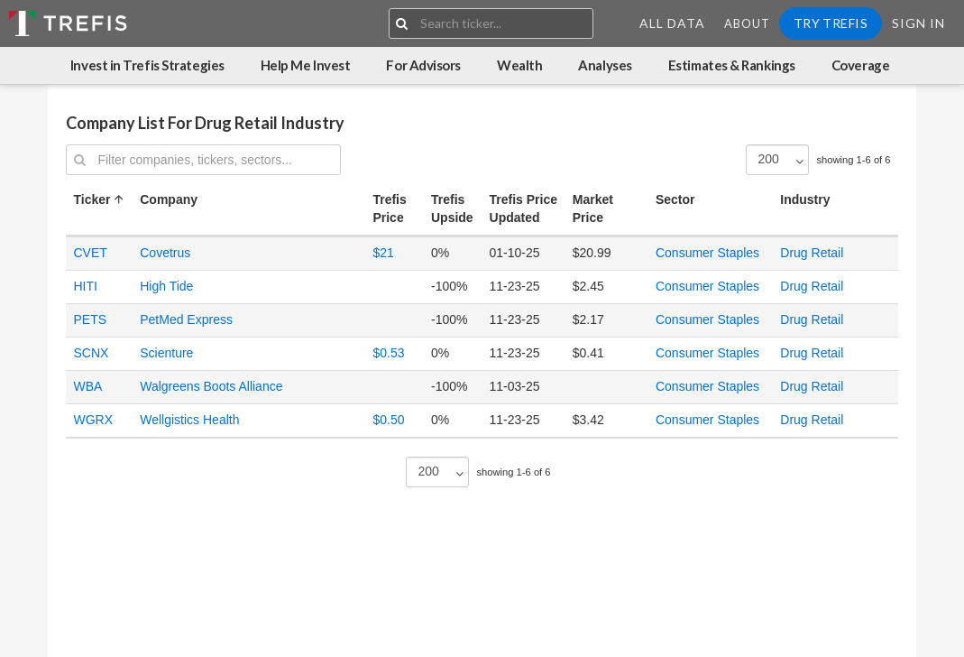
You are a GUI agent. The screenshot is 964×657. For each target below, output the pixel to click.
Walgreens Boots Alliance (211, 386)
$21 (382, 252)
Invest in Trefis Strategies (147, 65)
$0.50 (388, 419)
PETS (89, 319)
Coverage (860, 65)
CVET (89, 252)
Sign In (918, 23)
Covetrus (165, 252)
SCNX (90, 353)
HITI (84, 286)
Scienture (166, 353)
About (747, 23)
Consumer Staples (707, 252)
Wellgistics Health (189, 419)
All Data (672, 23)
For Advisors (423, 65)
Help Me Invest (306, 65)
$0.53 (388, 353)
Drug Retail (811, 252)
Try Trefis (831, 23)
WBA (87, 386)
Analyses (604, 65)
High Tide (166, 286)
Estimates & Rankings (731, 65)
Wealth (519, 65)
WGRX (93, 419)
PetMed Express (186, 319)
